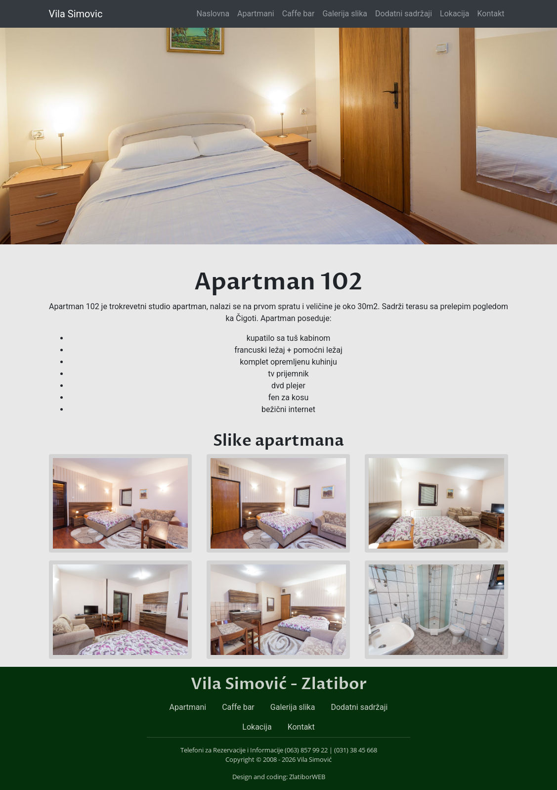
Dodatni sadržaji (403, 13)
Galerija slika (344, 13)
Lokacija (454, 13)
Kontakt (490, 13)
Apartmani (255, 13)
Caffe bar (298, 13)
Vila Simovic (76, 14)
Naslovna (215, 12)
